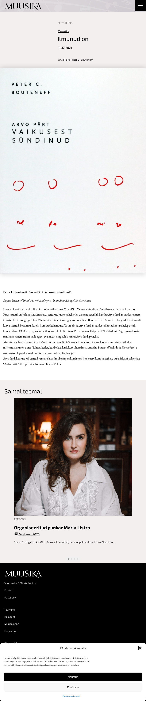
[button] (140, 648)
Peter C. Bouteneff (82, 59)
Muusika (63, 31)
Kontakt (9, 590)
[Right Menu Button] (140, 6)
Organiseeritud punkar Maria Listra (52, 527)
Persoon (20, 519)
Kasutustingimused (71, 695)
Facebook (10, 597)
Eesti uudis (65, 23)
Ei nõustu (73, 687)
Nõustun (73, 676)
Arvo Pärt (64, 59)
